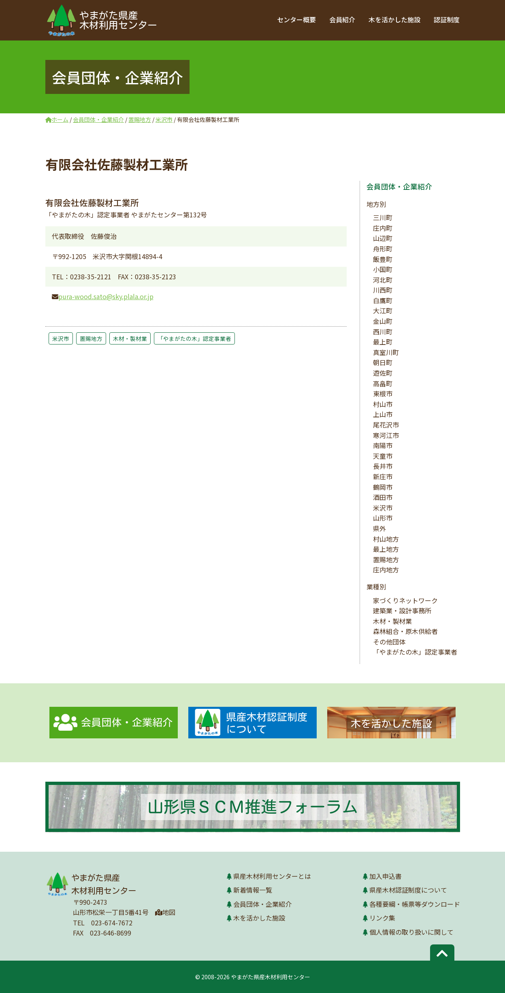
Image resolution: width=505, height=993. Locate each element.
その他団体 (389, 641)
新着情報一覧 (252, 890)
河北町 (382, 280)
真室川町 (386, 352)
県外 (379, 528)
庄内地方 (386, 569)
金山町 (382, 321)
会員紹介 (343, 19)
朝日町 (382, 362)
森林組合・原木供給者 (405, 631)
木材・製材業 (130, 338)
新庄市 (382, 476)
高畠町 (382, 383)
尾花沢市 (386, 425)
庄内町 (382, 228)
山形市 (382, 518)
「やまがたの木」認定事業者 (194, 338)
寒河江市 (386, 435)
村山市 (382, 404)
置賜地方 (91, 338)
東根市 (382, 393)
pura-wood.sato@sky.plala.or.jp (105, 296)
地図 (165, 912)
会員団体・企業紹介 (399, 186)
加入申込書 (385, 876)
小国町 (382, 269)
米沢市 (60, 338)
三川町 (382, 217)
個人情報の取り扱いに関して (411, 932)
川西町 (382, 290)
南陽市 (382, 445)
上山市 (382, 414)
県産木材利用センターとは (272, 876)
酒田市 (382, 497)
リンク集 (382, 918)
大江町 (382, 310)
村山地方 (386, 539)
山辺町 (382, 238)
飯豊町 (382, 259)
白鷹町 (382, 300)
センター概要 (298, 19)
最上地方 (386, 549)
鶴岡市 (382, 487)
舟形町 (382, 248)
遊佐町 (382, 373)
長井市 (382, 466)
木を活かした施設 (395, 19)
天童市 (382, 456)
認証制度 (447, 19)
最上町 (382, 342)
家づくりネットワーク (405, 600)
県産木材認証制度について (408, 890)
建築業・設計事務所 (402, 610)
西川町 (382, 331)
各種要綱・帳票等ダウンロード (414, 904)
